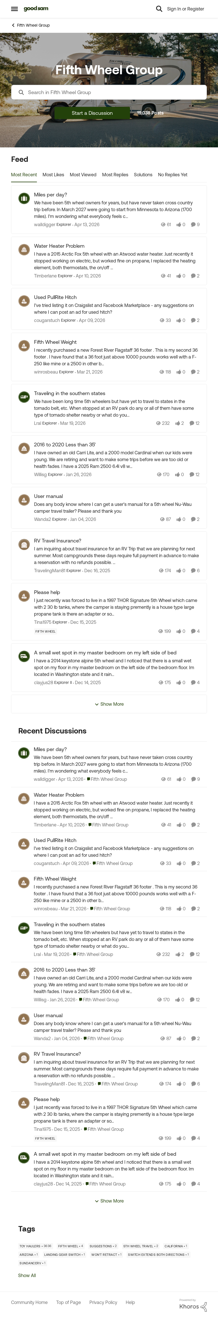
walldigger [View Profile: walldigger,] (44, 779)
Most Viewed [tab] (83, 174)
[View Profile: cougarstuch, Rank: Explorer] (24, 301)
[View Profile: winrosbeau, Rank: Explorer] (24, 345)
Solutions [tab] (143, 174)
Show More (109, 704)
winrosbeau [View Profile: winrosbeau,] (46, 908)
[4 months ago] (88, 371)
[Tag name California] (176, 1246)
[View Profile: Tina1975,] (24, 1103)
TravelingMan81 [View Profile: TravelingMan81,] (49, 1083)
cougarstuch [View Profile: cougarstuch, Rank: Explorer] (47, 320)
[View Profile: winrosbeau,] (24, 882)
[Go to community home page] (36, 9)
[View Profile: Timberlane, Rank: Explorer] (24, 249)
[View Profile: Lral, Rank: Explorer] (24, 397)
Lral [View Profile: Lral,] (37, 954)
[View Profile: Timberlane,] (24, 798)
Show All (27, 1275)
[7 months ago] (96, 570)
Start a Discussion (92, 113)
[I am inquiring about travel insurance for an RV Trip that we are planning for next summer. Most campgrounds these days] (117, 556)
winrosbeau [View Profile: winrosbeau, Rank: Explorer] (46, 371)
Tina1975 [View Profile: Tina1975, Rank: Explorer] (42, 622)
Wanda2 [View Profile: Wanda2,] (42, 1038)
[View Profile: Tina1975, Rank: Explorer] (24, 596)
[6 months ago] (82, 519)
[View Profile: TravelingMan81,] (24, 1057)
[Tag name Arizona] (28, 1255)
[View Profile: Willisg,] (24, 973)
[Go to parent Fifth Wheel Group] (105, 779)
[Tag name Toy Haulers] (35, 1246)
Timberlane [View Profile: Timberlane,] (45, 824)
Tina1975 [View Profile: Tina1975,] (42, 1129)
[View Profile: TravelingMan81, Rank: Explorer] (24, 544)
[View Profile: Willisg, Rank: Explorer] (24, 448)
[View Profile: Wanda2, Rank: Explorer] (24, 500)
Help (130, 1302)
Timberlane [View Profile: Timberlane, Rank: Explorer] (45, 275)
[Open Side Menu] (14, 9)
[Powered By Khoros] (193, 1305)
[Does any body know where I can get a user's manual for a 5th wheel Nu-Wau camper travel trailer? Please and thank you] (117, 507)
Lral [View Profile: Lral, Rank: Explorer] (37, 423)
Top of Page (68, 1302)
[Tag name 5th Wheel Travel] (141, 1246)
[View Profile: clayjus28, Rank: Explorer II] (24, 656)
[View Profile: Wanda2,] (24, 1019)
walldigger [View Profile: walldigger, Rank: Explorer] (44, 224)
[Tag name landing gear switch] (64, 1255)
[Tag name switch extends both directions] (158, 1255)
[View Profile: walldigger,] (24, 753)
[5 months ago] (77, 474)
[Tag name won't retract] (106, 1255)
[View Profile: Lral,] (24, 928)
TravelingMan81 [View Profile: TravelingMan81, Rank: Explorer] (49, 570)
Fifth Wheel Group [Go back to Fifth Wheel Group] (30, 25)
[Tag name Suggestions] (103, 1246)
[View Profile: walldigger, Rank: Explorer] (24, 198)
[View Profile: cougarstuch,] (24, 844)
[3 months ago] (85, 224)
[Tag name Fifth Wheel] (45, 631)
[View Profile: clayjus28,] (24, 1157)
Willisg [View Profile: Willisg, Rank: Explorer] (40, 474)
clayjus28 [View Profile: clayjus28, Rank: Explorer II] (43, 682)
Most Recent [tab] (24, 174)
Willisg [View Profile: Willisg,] (40, 999)
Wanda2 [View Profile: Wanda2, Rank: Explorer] (42, 519)
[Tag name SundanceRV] (32, 1263)
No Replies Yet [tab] (172, 174)
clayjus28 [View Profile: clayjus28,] (43, 1183)
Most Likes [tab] (53, 174)
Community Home (29, 1302)
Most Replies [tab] (115, 174)
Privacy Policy (103, 1302)
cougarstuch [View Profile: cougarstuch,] (47, 863)
